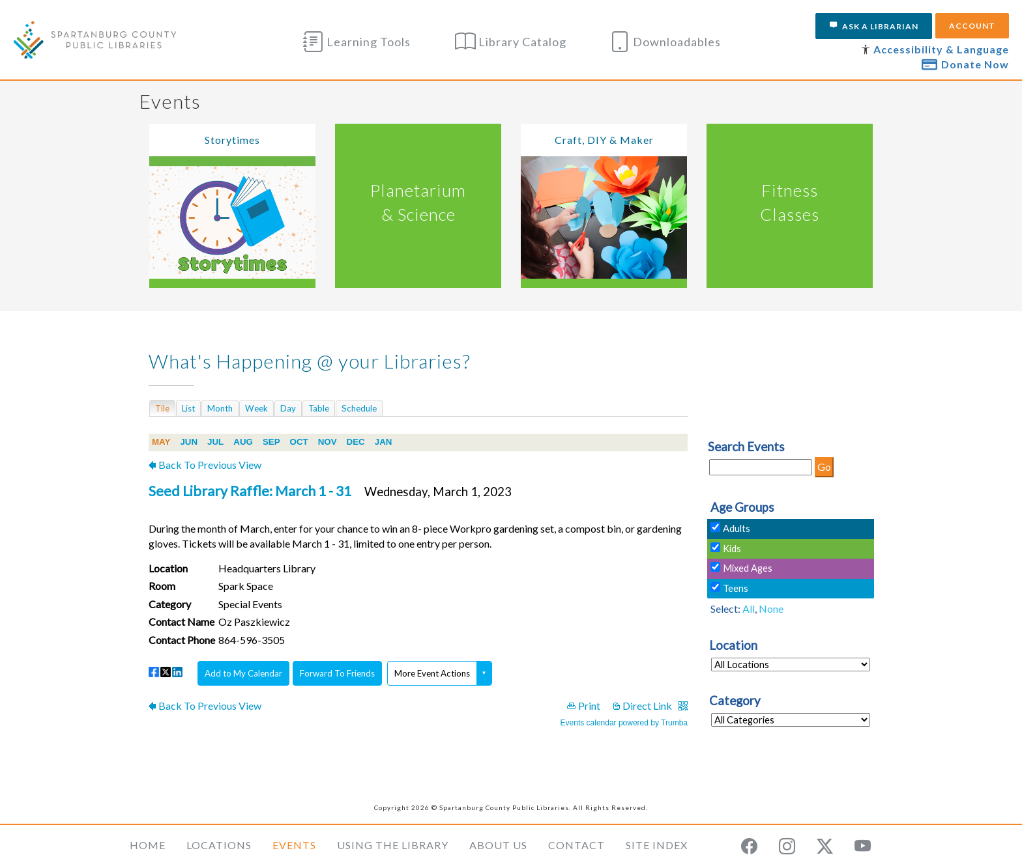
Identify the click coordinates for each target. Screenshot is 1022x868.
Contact (576, 845)
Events (294, 845)
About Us (498, 845)
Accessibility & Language (941, 49)
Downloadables (665, 42)
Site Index (657, 845)
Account (972, 26)
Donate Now (965, 64)
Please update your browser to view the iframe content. (418, 408)
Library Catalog (510, 42)
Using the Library (392, 845)
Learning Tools (357, 42)
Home (148, 845)
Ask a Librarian (873, 26)
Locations (219, 845)
